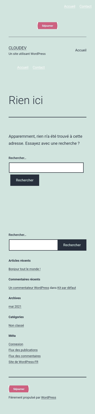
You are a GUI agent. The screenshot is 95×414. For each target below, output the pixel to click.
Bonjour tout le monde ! (25, 269)
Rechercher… (17, 158)
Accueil (69, 6)
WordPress (48, 397)
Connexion (16, 344)
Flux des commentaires (25, 356)
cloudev (18, 48)
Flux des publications (23, 350)
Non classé (16, 325)
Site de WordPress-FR (23, 362)
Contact (86, 6)
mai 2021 (15, 306)
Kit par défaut (66, 288)
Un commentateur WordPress (29, 288)
